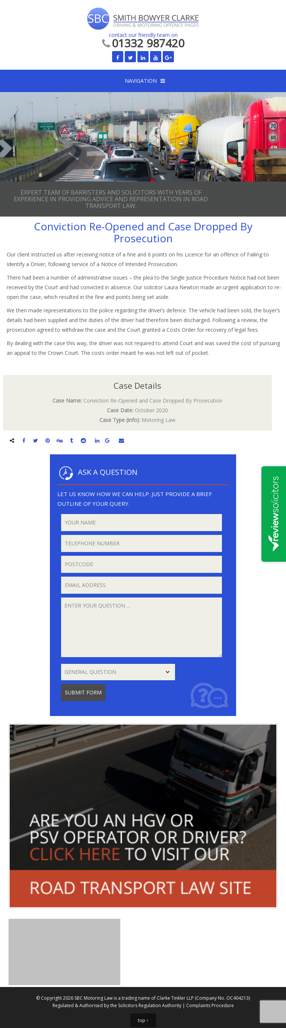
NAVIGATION (141, 80)
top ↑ (143, 1020)
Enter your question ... (141, 627)
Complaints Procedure (210, 1005)
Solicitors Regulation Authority (149, 1005)
